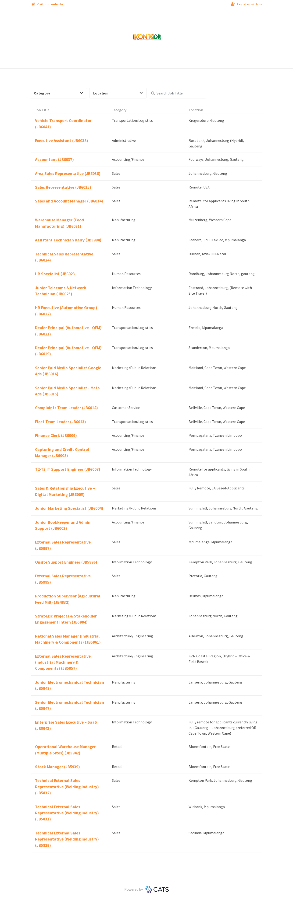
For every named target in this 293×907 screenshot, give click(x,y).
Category (58, 93)
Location (118, 93)
